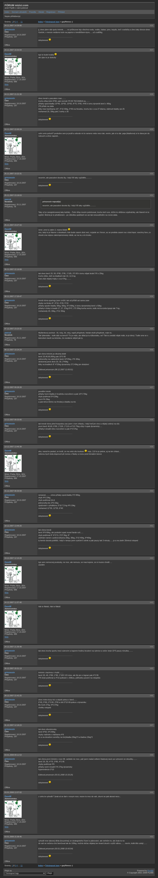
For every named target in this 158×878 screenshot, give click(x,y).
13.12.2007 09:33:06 (13, 420)
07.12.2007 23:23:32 (13, 329)
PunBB (150, 871)
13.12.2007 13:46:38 (13, 447)
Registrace (51, 12)
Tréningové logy (52, 22)
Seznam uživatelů (19, 12)
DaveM (8, 54)
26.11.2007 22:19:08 (13, 269)
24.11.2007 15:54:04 (13, 50)
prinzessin (10, 29)
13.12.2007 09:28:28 (13, 387)
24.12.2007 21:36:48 (13, 647)
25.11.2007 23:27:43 (13, 225)
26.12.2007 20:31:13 (13, 668)
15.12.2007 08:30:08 (13, 491)
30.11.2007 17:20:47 (13, 296)
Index (7, 12)
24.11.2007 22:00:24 (13, 129)
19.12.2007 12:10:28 (13, 558)
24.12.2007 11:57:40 (13, 602)
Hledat (41, 12)
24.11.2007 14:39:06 (13, 25)
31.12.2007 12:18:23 (13, 725)
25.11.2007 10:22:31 (13, 174)
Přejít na (29, 872)
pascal (8, 199)
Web (6, 84)
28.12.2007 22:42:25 (13, 696)
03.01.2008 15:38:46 (13, 837)
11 (21, 22)
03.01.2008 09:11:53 (13, 755)
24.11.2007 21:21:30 (13, 94)
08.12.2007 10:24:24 (13, 350)
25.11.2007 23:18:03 (13, 195)
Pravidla (32, 12)
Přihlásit (61, 12)
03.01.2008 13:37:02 (13, 792)
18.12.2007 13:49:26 (13, 526)
